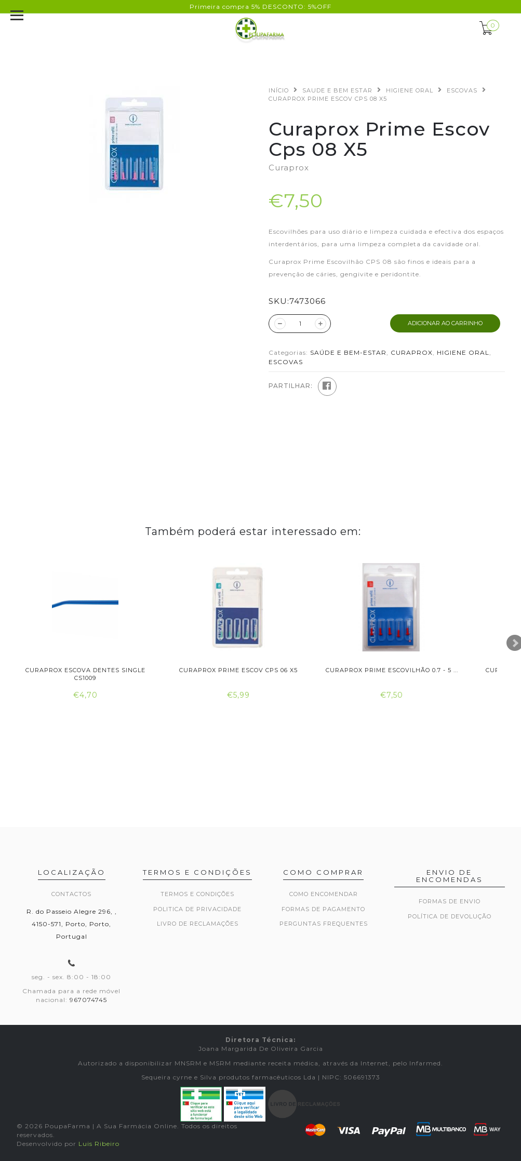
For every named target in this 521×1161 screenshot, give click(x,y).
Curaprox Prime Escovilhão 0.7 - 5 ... (392, 670)
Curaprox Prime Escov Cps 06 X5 (238, 670)
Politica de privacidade (197, 909)
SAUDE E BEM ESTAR (337, 90)
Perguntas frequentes (323, 923)
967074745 (88, 1000)
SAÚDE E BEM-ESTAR (348, 352)
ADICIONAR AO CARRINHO (445, 323)
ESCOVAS (462, 90)
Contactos (71, 894)
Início (279, 90)
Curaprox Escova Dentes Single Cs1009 (85, 674)
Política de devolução (449, 916)
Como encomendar (323, 894)
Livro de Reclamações (197, 923)
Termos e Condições (197, 894)
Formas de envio (449, 901)
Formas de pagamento (323, 909)
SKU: (279, 301)
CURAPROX (412, 352)
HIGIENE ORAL (409, 90)
